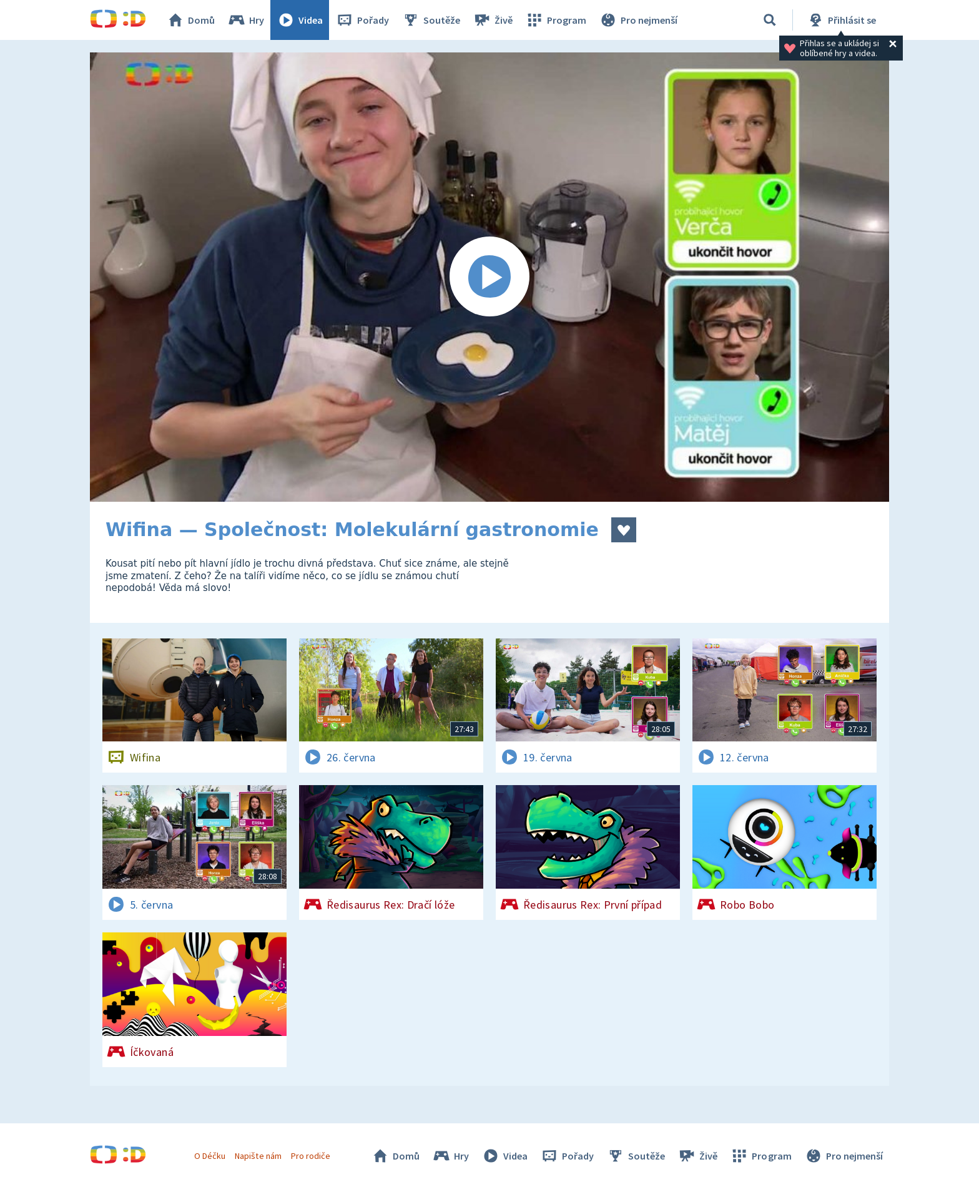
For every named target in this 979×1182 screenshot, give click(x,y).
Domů (190, 20)
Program (555, 20)
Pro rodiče (310, 1155)
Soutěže (430, 20)
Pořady (362, 20)
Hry (245, 20)
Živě (493, 20)
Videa (300, 20)
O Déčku (209, 1155)
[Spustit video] (489, 277)
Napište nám (258, 1155)
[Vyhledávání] (769, 20)
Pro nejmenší (638, 20)
